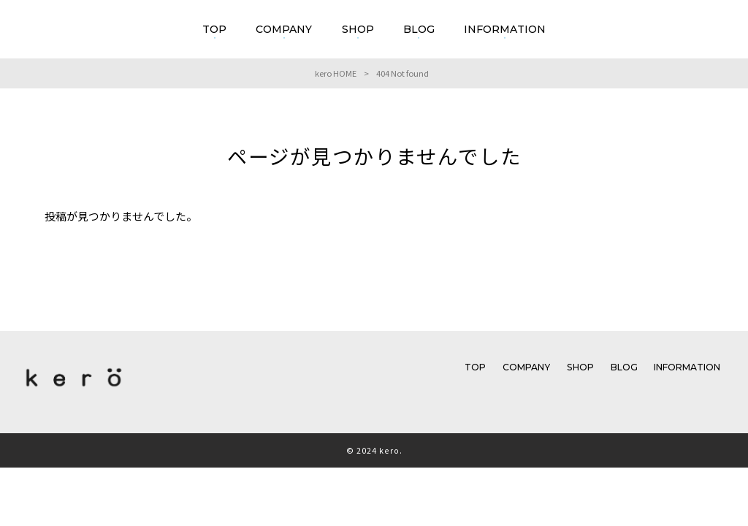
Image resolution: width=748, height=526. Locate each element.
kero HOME (335, 73)
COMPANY (526, 367)
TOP (475, 367)
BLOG (624, 367)
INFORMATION (687, 367)
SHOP (580, 367)
